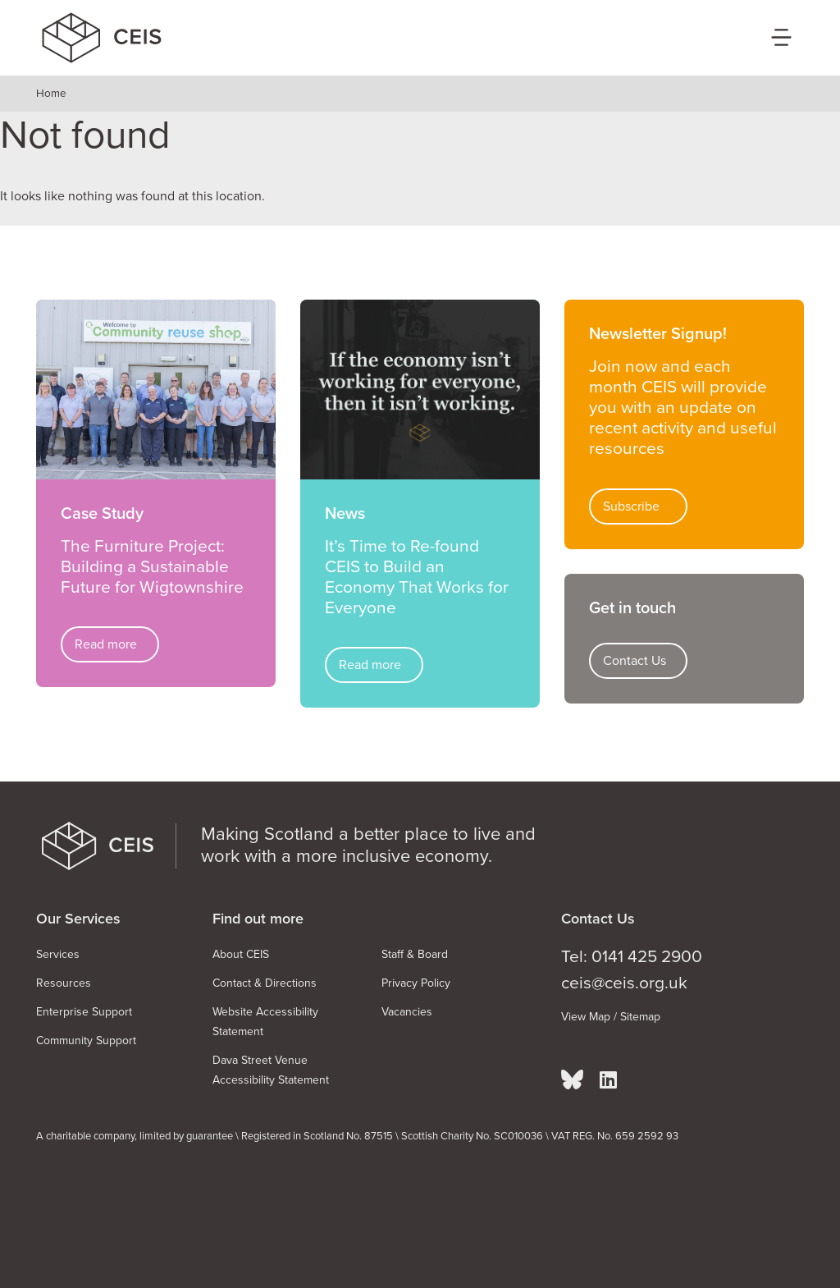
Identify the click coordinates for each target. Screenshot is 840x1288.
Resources (63, 983)
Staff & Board (414, 954)
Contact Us (634, 661)
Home (51, 93)
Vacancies (406, 1012)
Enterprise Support (84, 1012)
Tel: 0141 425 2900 (631, 957)
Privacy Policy (415, 983)
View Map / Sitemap (610, 1017)
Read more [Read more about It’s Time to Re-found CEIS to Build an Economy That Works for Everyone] (370, 665)
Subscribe (631, 506)
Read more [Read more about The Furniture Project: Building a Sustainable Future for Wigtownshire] (106, 644)
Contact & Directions (264, 983)
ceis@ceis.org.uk (624, 983)
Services (58, 954)
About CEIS (240, 954)
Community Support (86, 1040)
